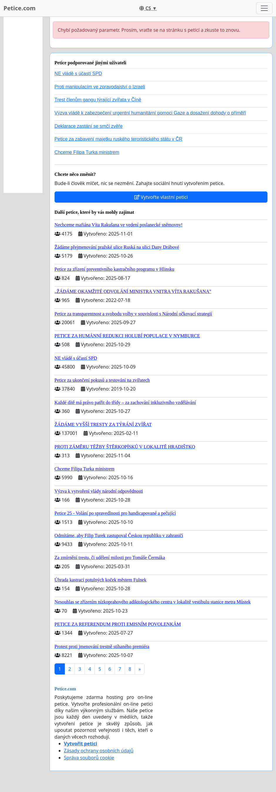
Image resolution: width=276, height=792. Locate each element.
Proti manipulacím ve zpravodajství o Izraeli (100, 86)
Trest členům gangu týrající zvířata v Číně (98, 99)
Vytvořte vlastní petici (161, 197)
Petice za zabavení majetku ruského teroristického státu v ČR (118, 139)
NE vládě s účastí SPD (78, 73)
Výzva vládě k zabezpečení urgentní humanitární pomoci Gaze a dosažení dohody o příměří (150, 112)
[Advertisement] (23, 105)
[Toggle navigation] (264, 8)
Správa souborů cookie (89, 757)
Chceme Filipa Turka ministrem (87, 152)
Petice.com (19, 8)
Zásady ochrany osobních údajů (98, 750)
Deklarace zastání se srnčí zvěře (89, 126)
